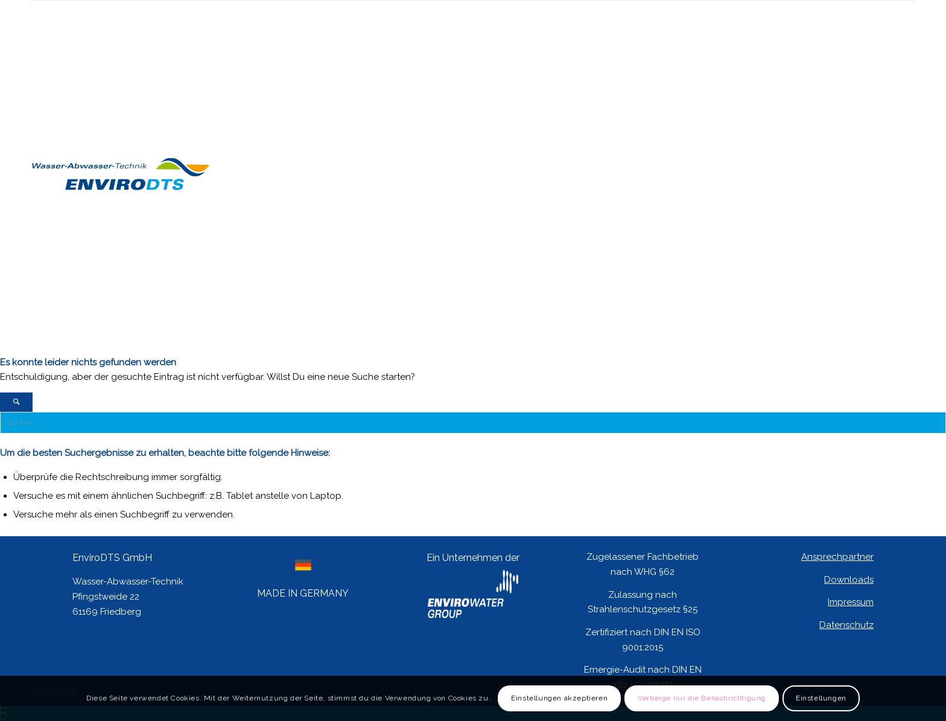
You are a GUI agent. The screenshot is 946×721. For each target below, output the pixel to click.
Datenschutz (846, 625)
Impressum (851, 602)
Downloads (849, 579)
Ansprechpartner (837, 556)
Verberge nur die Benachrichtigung (702, 698)
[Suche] (473, 423)
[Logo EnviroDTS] (120, 344)
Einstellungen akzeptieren (559, 698)
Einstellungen (821, 698)
